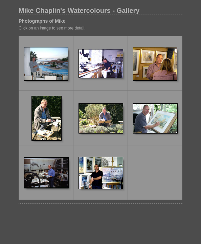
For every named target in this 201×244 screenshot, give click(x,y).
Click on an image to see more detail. (52, 28)
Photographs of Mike (42, 21)
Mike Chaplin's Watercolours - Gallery (79, 10)
